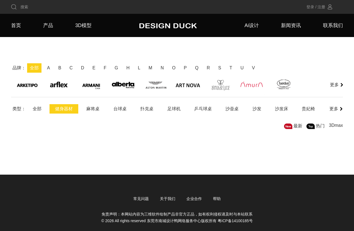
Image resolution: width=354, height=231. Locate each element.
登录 (310, 7)
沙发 (258, 108)
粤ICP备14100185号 (235, 221)
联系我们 (333, 25)
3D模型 (83, 25)
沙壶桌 (233, 108)
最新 (297, 126)
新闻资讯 (291, 25)
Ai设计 (251, 25)
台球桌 (120, 108)
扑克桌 (147, 108)
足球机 (174, 108)
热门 (320, 126)
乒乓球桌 (204, 108)
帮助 (217, 198)
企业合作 (194, 198)
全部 (37, 108)
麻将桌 (93, 108)
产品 (48, 25)
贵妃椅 (310, 108)
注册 (321, 7)
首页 (16, 25)
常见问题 (141, 198)
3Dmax (336, 125)
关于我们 (167, 198)
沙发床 (283, 108)
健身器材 (64, 108)
